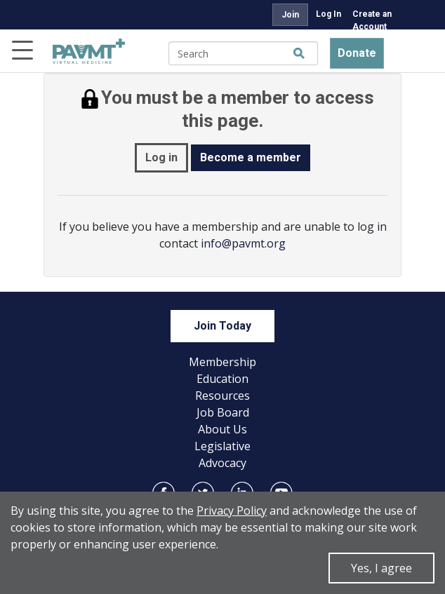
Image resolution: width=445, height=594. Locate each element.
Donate (357, 53)
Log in (161, 157)
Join (290, 15)
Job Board (223, 412)
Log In (328, 14)
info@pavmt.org (243, 243)
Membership (222, 362)
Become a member (250, 157)
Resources (222, 395)
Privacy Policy (232, 510)
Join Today (222, 325)
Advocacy (222, 463)
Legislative (222, 446)
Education (222, 378)
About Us (222, 429)
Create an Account (372, 20)
